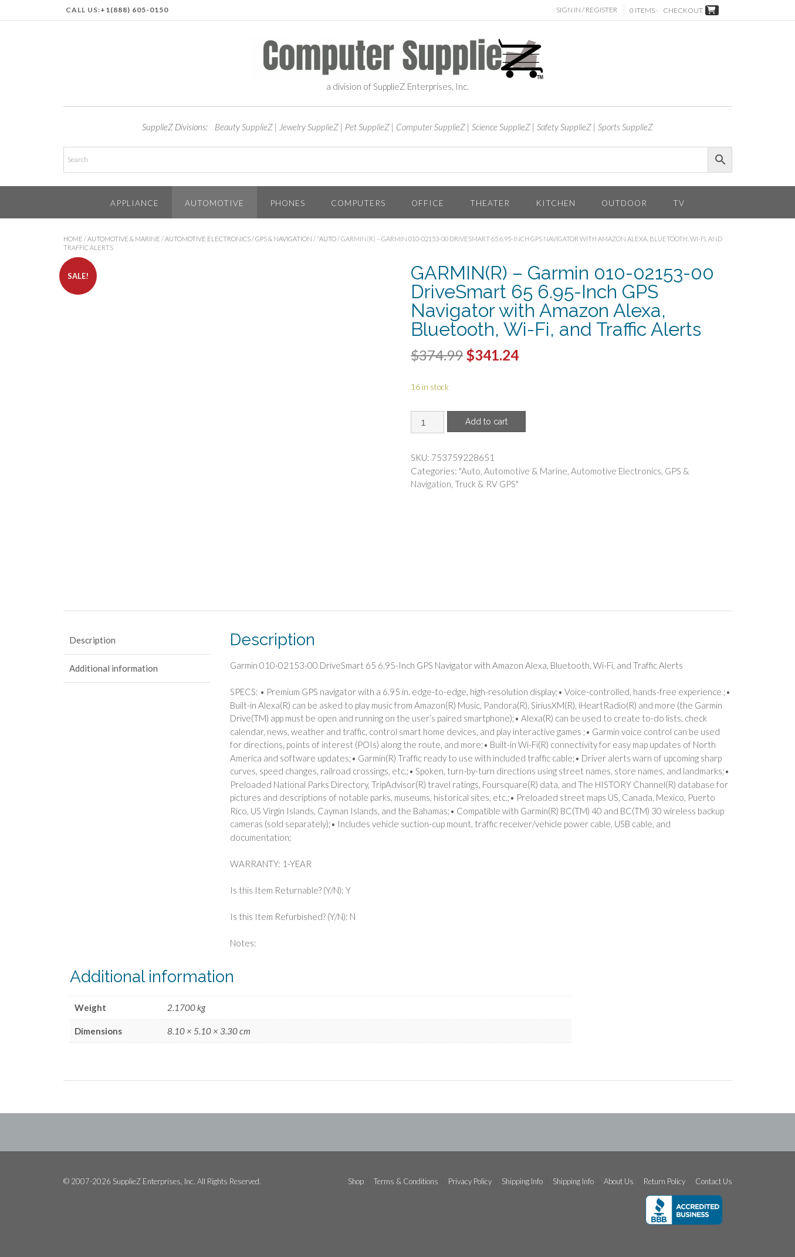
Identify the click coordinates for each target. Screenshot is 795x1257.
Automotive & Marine (123, 238)
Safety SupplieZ (564, 127)
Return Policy (664, 1181)
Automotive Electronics (208, 238)
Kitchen (556, 203)
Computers (358, 203)
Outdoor (624, 203)
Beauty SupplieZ (244, 127)
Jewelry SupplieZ (309, 127)
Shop (356, 1181)
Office (427, 203)
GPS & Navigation (283, 238)
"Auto (326, 238)
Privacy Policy (470, 1181)
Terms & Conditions (406, 1181)
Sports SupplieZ (625, 127)
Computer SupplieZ (430, 127)
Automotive (214, 203)
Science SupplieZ (501, 127)
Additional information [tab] (113, 668)
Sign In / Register (588, 9)
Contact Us (713, 1181)
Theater (490, 203)
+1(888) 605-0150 (134, 9)
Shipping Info (522, 1181)
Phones (287, 203)
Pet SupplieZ (367, 127)
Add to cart (486, 421)
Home (73, 238)
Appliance (134, 203)
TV (679, 203)
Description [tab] (92, 640)
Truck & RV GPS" (487, 483)
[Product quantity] (427, 422)
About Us (619, 1181)
